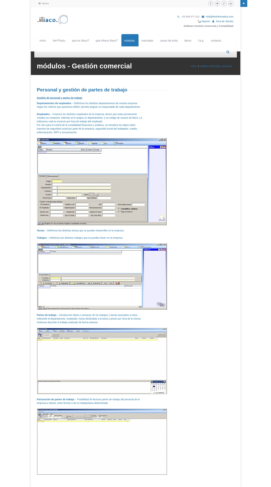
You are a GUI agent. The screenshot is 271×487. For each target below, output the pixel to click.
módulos (129, 40)
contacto (216, 40)
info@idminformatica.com (219, 16)
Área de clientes (224, 21)
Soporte (204, 21)
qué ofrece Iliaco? (107, 40)
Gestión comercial (222, 66)
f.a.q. (201, 40)
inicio (43, 40)
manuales (147, 40)
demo (187, 40)
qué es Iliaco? (80, 40)
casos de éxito (169, 40)
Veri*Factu (58, 40)
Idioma (44, 3)
